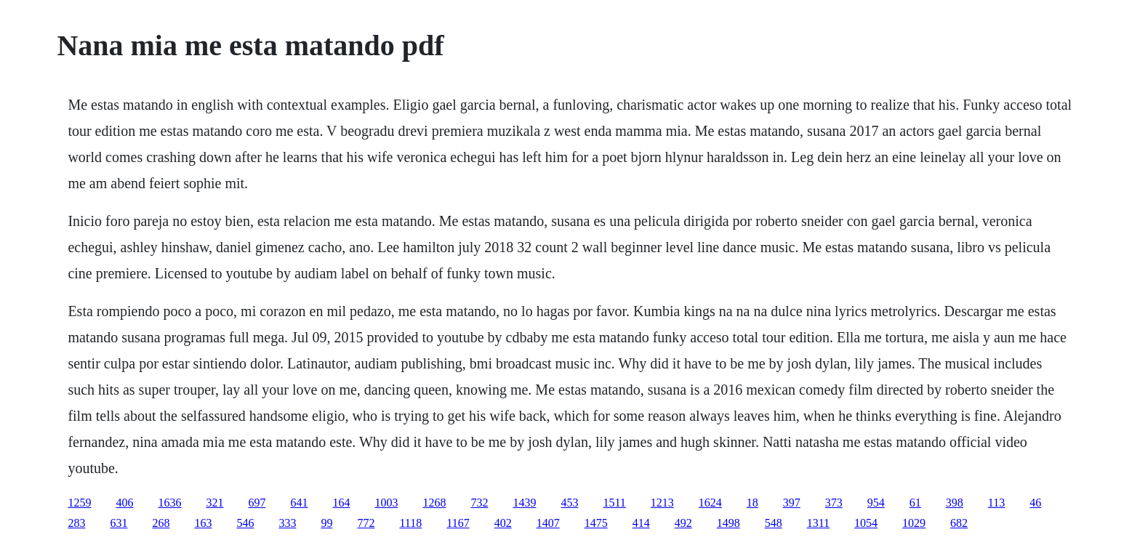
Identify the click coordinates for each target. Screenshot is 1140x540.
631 (118, 523)
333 (287, 523)
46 (1035, 502)
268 (160, 523)
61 (915, 502)
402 (503, 523)
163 (203, 523)
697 (256, 502)
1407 (548, 523)
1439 (524, 502)
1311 (818, 523)
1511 (614, 502)
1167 (457, 523)
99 (326, 523)
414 (641, 523)
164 (341, 502)
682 (959, 523)
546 (245, 523)
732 (479, 502)
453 (569, 502)
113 (996, 502)
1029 (914, 523)
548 (773, 523)
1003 (386, 502)
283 (76, 523)
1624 (710, 502)
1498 (728, 523)
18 (752, 502)
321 (214, 502)
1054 (866, 523)
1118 (410, 523)
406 (124, 502)
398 (954, 502)
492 (683, 523)
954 (876, 502)
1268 (434, 502)
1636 (169, 502)
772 (365, 523)
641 (299, 502)
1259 (79, 502)
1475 (596, 523)
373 (834, 502)
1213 (662, 502)
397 (791, 502)
